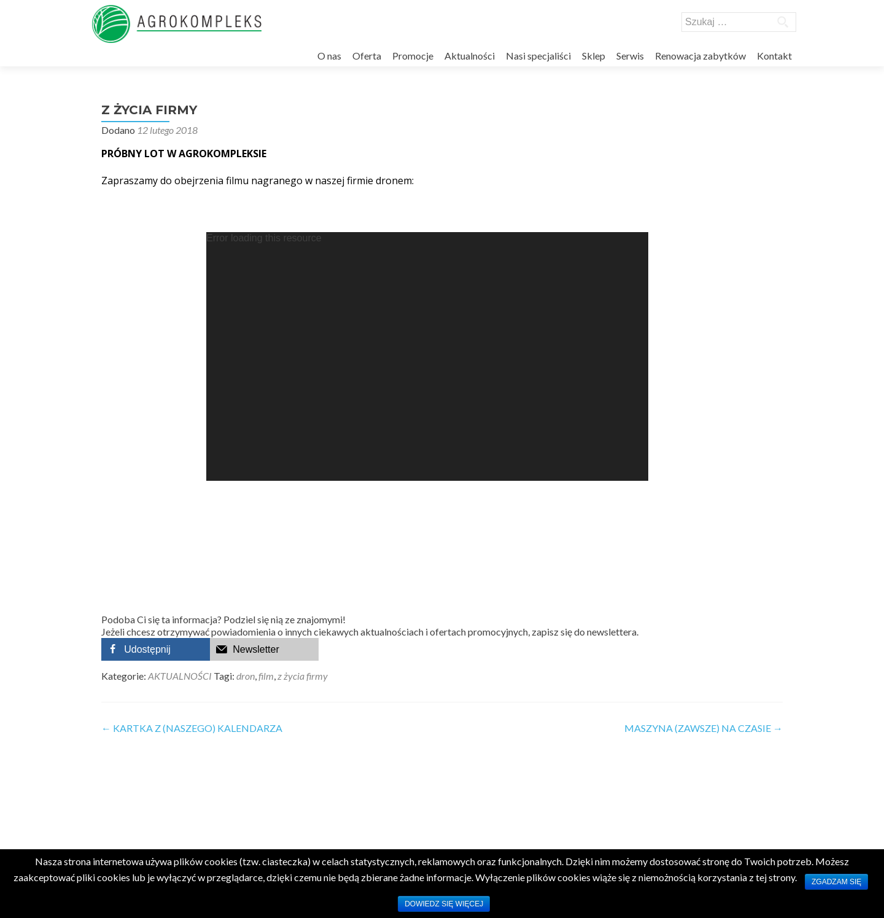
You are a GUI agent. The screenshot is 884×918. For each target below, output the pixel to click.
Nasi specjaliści (538, 55)
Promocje (412, 55)
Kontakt (774, 55)
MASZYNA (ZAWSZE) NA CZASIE (703, 728)
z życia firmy (302, 676)
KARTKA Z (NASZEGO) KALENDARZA (191, 728)
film (266, 676)
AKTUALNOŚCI (180, 676)
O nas (329, 55)
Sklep (593, 55)
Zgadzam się (836, 881)
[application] (427, 356)
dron (245, 676)
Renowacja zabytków (700, 55)
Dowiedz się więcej (444, 904)
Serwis (630, 55)
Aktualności (469, 55)
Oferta (366, 55)
